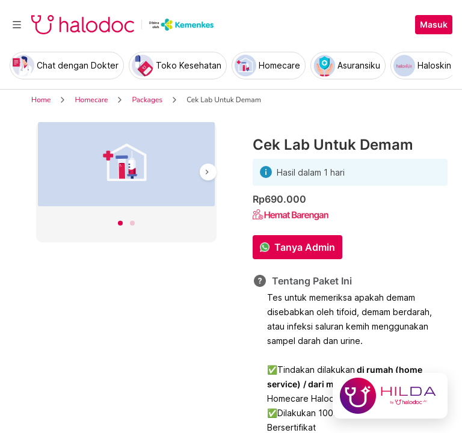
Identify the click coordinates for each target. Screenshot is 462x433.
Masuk (434, 24)
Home (41, 100)
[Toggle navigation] (17, 25)
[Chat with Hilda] (390, 396)
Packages (147, 100)
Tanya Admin (304, 247)
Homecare (91, 100)
